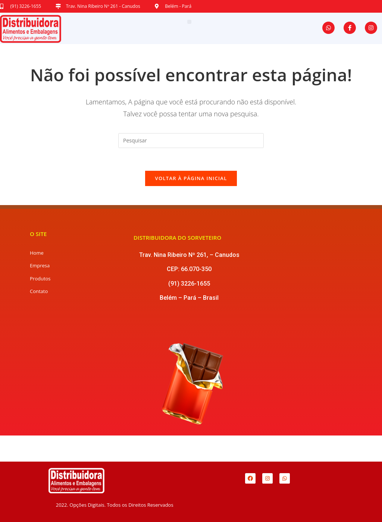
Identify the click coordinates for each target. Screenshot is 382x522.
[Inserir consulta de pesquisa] (191, 140)
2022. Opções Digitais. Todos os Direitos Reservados (114, 504)
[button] (189, 22)
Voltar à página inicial (191, 178)
